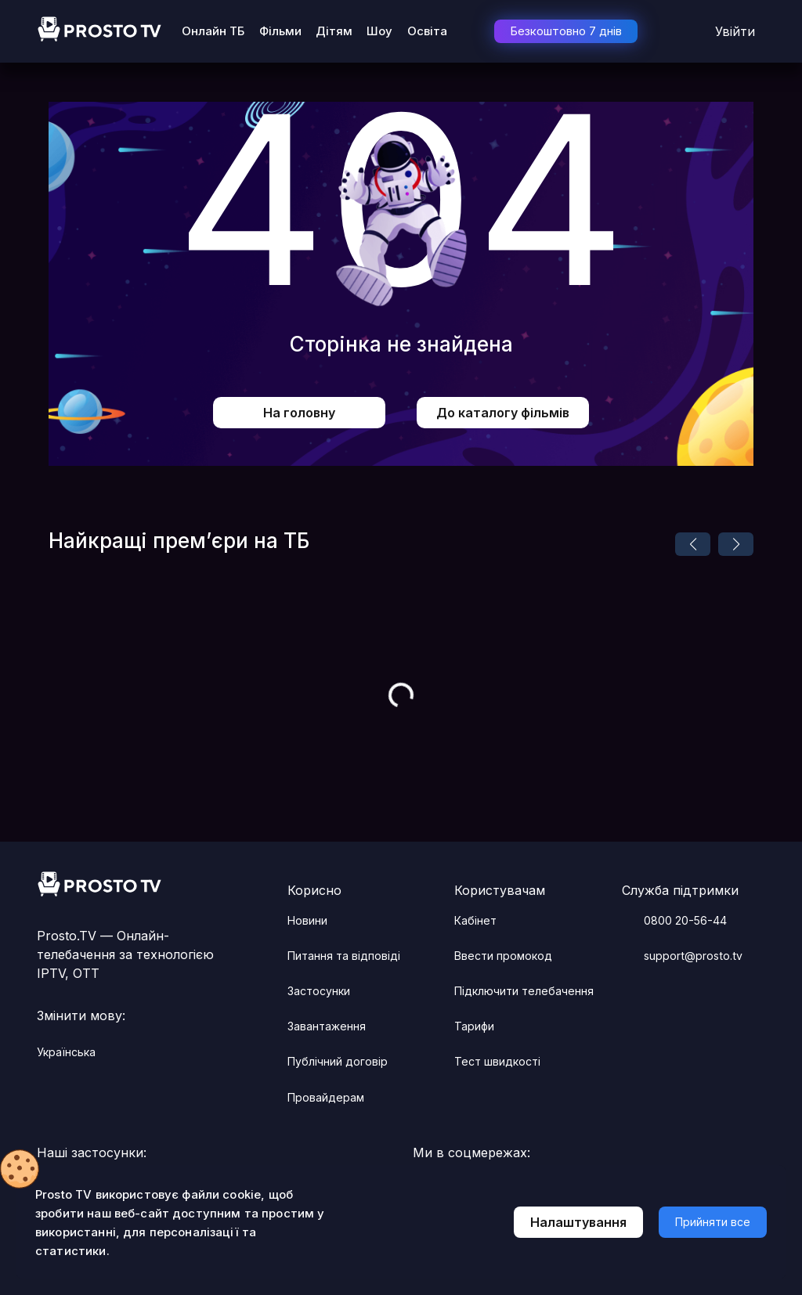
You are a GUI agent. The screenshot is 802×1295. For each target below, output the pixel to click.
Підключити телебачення (524, 990)
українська (75, 1052)
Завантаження (326, 1026)
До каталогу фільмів (502, 412)
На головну (299, 412)
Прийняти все (712, 1221)
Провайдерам (325, 1097)
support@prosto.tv (682, 956)
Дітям (334, 30)
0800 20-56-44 (674, 921)
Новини (307, 920)
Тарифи (474, 1026)
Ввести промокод (503, 955)
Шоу (379, 30)
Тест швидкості (497, 1061)
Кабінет (475, 920)
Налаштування (578, 1222)
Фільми (280, 30)
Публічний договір (337, 1061)
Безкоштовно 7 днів (566, 30)
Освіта (427, 30)
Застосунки (318, 990)
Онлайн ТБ (213, 30)
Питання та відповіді (343, 955)
